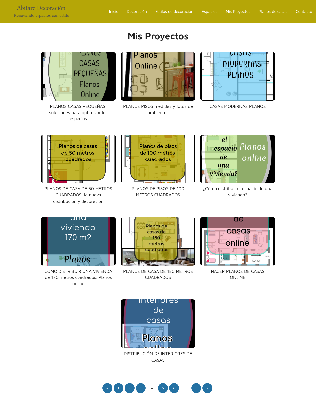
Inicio (113, 11)
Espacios (209, 11)
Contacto (304, 11)
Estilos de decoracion (174, 11)
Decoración (137, 11)
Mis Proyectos (238, 11)
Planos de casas (273, 11)
